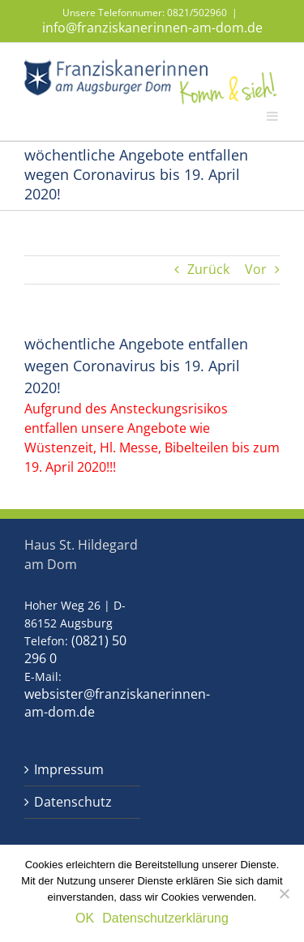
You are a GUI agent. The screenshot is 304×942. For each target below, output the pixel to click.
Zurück (208, 269)
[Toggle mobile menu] (273, 115)
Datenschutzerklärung (165, 918)
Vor (256, 269)
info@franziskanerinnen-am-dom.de (152, 27)
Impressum (69, 769)
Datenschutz (73, 802)
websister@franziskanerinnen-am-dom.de (117, 703)
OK (84, 918)
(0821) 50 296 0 (75, 649)
